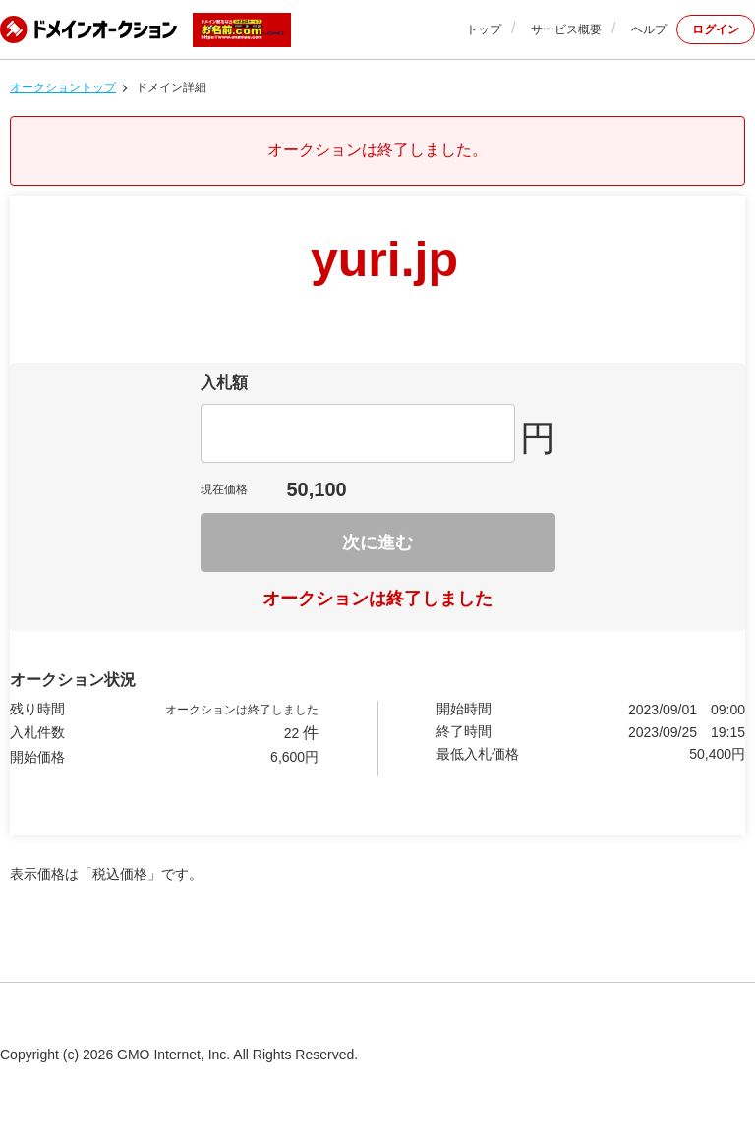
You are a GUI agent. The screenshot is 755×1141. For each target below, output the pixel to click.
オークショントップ (63, 87)
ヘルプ (649, 29)
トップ (483, 29)
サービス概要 (566, 29)
